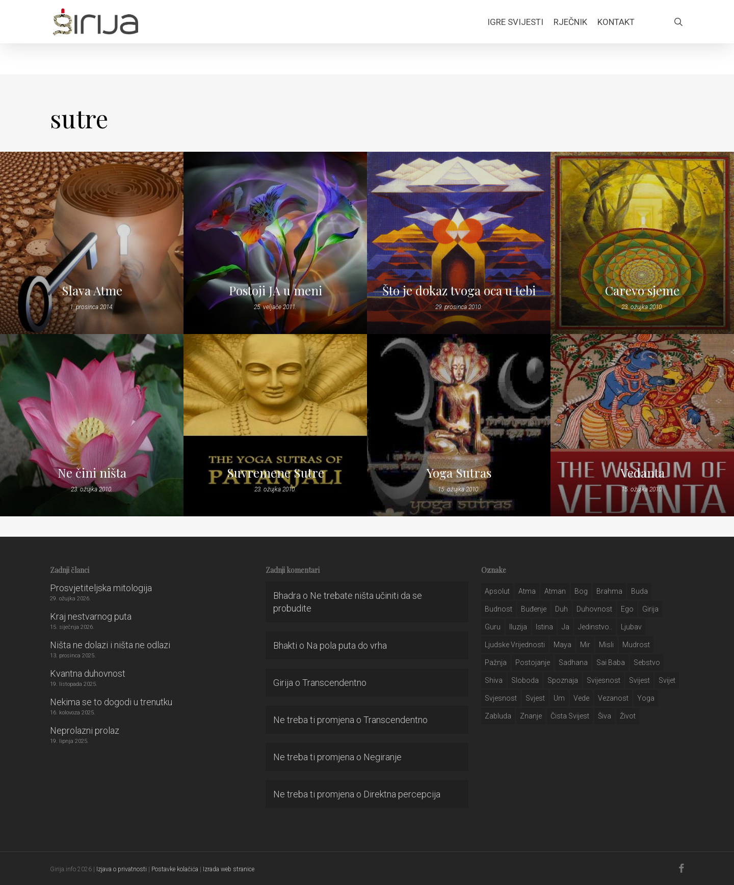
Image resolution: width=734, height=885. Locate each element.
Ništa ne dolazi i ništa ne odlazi (110, 645)
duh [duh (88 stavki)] (561, 609)
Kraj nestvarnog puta (91, 616)
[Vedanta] (642, 425)
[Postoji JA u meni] (275, 243)
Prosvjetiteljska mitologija (101, 588)
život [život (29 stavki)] (628, 716)
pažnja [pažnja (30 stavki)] (496, 662)
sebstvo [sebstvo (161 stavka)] (647, 662)
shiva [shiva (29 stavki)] (494, 680)
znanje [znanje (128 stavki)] (531, 716)
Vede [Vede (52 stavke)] (581, 698)
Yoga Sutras (459, 472)
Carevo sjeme (642, 290)
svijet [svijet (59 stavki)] (667, 680)
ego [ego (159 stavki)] (627, 609)
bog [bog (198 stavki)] (581, 591)
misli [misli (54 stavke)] (606, 645)
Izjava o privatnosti (121, 869)
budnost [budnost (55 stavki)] (498, 609)
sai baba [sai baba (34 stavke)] (610, 662)
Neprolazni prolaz (84, 730)
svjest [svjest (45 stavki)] (535, 698)
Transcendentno (334, 682)
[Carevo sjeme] (642, 243)
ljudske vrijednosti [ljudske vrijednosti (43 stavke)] (515, 645)
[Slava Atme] (92, 243)
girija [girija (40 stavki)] (650, 609)
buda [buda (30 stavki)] (639, 591)
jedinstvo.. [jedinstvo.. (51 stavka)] (595, 627)
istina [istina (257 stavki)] (544, 627)
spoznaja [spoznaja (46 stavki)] (562, 680)
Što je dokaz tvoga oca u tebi (459, 290)
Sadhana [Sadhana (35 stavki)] (573, 662)
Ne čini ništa (92, 472)
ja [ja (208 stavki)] (565, 627)
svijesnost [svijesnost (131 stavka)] (603, 680)
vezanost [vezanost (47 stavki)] (613, 698)
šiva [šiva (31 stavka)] (604, 716)
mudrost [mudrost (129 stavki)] (636, 645)
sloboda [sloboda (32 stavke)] (525, 680)
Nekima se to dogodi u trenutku (111, 702)
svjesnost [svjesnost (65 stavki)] (501, 698)
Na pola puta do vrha (346, 645)
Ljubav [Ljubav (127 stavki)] (631, 627)
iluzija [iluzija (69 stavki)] (518, 627)
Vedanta (642, 472)
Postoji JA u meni (275, 290)
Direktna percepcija (401, 794)
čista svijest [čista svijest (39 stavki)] (569, 716)
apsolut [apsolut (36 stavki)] (497, 591)
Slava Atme (92, 290)
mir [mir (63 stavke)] (585, 645)
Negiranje (382, 757)
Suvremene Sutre (275, 472)
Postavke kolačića (174, 869)
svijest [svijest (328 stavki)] (639, 680)
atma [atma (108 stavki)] (527, 591)
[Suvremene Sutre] (275, 425)
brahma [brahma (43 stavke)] (609, 591)
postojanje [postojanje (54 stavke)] (532, 662)
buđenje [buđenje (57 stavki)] (533, 609)
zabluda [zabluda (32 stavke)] (498, 716)
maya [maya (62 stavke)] (562, 645)
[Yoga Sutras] (458, 425)
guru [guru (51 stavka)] (493, 627)
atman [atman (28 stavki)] (555, 591)
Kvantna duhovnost (87, 673)
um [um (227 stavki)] (559, 698)
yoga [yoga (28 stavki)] (645, 698)
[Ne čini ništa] (92, 425)
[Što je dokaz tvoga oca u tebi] (458, 243)
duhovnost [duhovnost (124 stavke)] (594, 609)
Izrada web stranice (228, 869)
